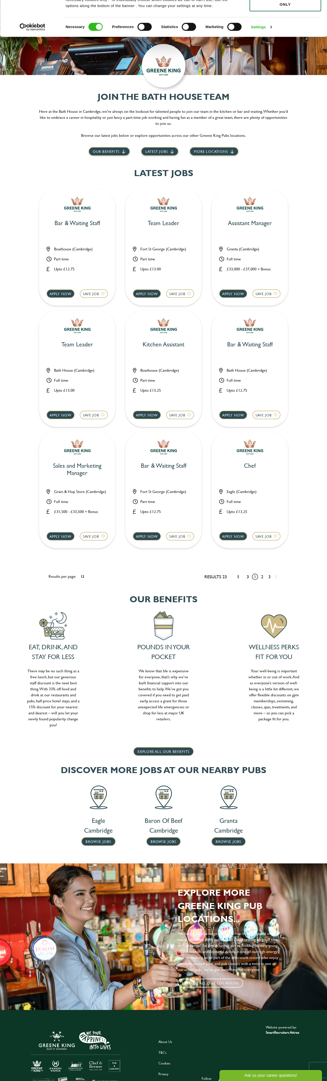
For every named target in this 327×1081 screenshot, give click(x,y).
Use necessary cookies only (285, 32)
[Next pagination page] (276, 576)
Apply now (61, 293)
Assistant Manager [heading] (250, 223)
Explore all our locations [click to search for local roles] (210, 983)
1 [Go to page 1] (255, 577)
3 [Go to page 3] (269, 577)
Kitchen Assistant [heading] (163, 344)
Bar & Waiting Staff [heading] (77, 223)
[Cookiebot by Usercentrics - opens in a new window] (32, 57)
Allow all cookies (285, 13)
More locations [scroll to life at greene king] (211, 151)
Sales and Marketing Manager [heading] (77, 469)
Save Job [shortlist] (91, 293)
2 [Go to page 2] (262, 577)
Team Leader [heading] (163, 223)
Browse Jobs (98, 841)
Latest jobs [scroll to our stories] (156, 151)
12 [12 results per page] (82, 576)
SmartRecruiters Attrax (282, 1032)
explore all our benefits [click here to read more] (164, 751)
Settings (258, 57)
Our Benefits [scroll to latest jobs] (106, 151)
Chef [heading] (250, 466)
